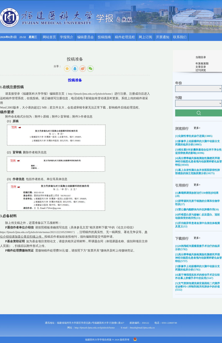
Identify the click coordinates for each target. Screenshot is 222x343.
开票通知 (162, 37)
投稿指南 (104, 37)
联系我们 (179, 37)
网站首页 (49, 37)
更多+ (197, 128)
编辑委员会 (85, 37)
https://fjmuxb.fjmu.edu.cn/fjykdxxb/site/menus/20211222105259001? (36, 232)
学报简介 (66, 37)
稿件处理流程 (125, 37)
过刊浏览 (201, 70)
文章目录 (201, 67)
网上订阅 (145, 37)
